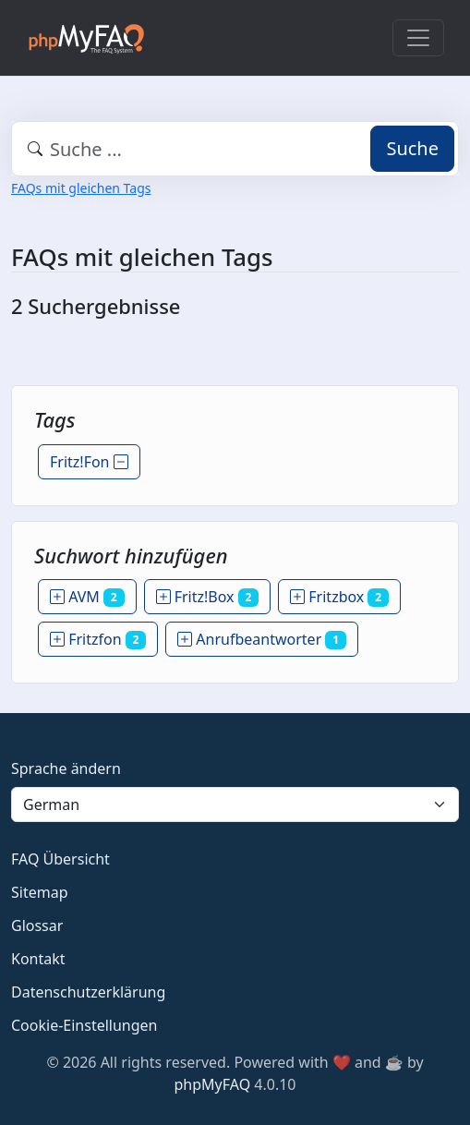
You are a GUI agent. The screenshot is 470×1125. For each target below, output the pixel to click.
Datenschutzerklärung (88, 992)
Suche (412, 148)
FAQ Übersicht (60, 859)
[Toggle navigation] (418, 37)
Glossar (37, 925)
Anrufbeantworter (261, 639)
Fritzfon (98, 639)
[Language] (235, 804)
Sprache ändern (66, 768)
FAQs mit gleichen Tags (81, 188)
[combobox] (235, 148)
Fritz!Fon (89, 462)
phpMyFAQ (213, 1084)
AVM (87, 597)
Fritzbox (339, 597)
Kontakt (38, 959)
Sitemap (39, 892)
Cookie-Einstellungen (84, 1025)
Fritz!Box (207, 597)
